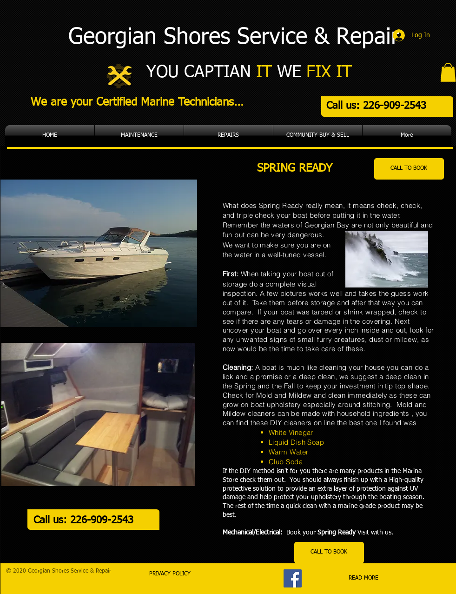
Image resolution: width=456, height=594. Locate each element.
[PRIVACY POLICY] (170, 574)
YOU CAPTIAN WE (249, 72)
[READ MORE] (363, 578)
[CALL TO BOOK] (409, 169)
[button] (448, 72)
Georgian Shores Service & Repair (233, 38)
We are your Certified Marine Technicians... (137, 102)
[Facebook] (293, 578)
